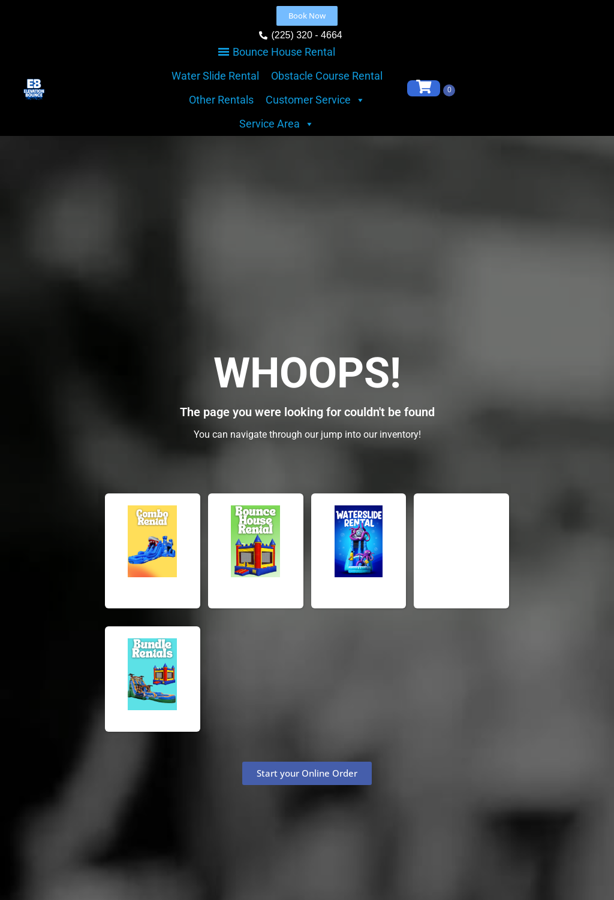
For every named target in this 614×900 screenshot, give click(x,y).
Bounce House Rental (284, 52)
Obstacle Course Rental (327, 75)
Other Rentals (221, 99)
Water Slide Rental (215, 75)
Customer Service (315, 100)
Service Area (276, 124)
